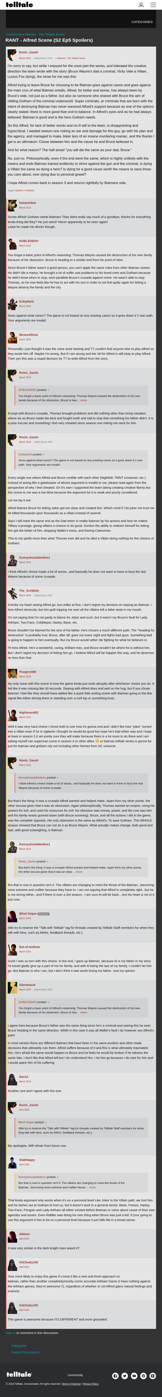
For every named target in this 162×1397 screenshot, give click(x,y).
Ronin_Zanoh (28, 52)
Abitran (24, 1234)
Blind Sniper (28, 913)
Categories (142, 22)
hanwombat (27, 202)
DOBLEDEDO (28, 241)
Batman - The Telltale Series (71, 58)
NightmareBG (28, 712)
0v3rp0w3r (26, 301)
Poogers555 (27, 672)
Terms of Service (71, 1383)
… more (82, 400)
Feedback (29, 190)
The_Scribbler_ (30, 590)
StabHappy (27, 1160)
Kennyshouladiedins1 (34, 557)
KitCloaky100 (28, 1262)
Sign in (11, 1333)
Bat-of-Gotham (29, 947)
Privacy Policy (91, 1383)
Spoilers (19, 190)
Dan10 (23, 1076)
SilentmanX (27, 985)
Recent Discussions (25, 1352)
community (75, 1375)
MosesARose (28, 334)
